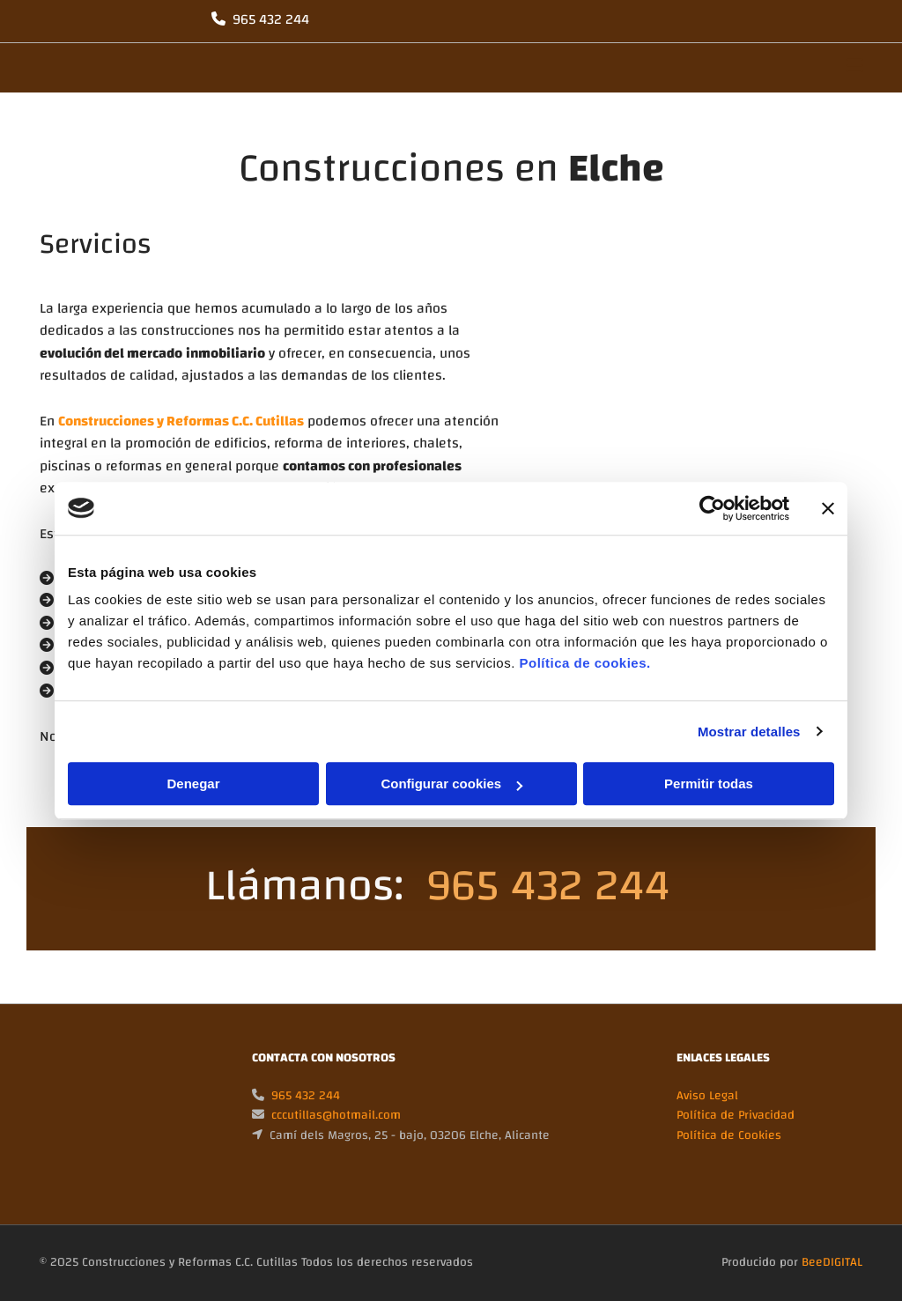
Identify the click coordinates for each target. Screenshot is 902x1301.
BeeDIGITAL (832, 1262)
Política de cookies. (584, 662)
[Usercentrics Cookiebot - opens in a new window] (712, 508)
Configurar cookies (451, 783)
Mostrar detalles (749, 731)
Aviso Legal (707, 1095)
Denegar (192, 783)
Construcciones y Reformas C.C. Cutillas (181, 421)
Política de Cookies (728, 1135)
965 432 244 (271, 19)
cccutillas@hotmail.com (336, 1115)
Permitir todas (708, 783)
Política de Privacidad (735, 1115)
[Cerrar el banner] (828, 508)
